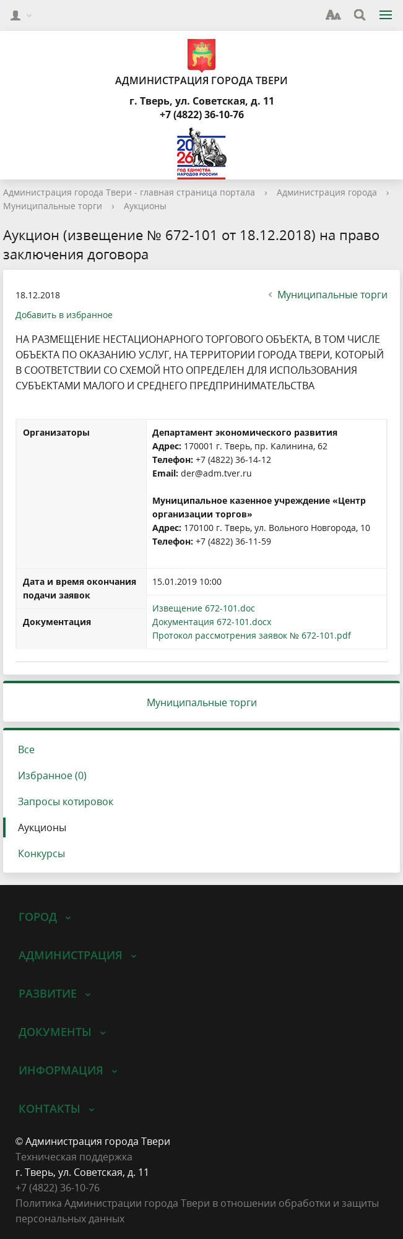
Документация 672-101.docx (211, 622)
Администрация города (327, 192)
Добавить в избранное (64, 315)
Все (26, 749)
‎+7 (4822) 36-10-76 (57, 1187)
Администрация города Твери (201, 62)
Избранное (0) (52, 775)
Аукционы (145, 206)
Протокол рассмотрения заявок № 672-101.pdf (251, 635)
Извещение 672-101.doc (203, 608)
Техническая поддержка (73, 1156)
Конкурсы (41, 853)
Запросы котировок (65, 801)
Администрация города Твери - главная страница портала (129, 192)
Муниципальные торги (52, 206)
